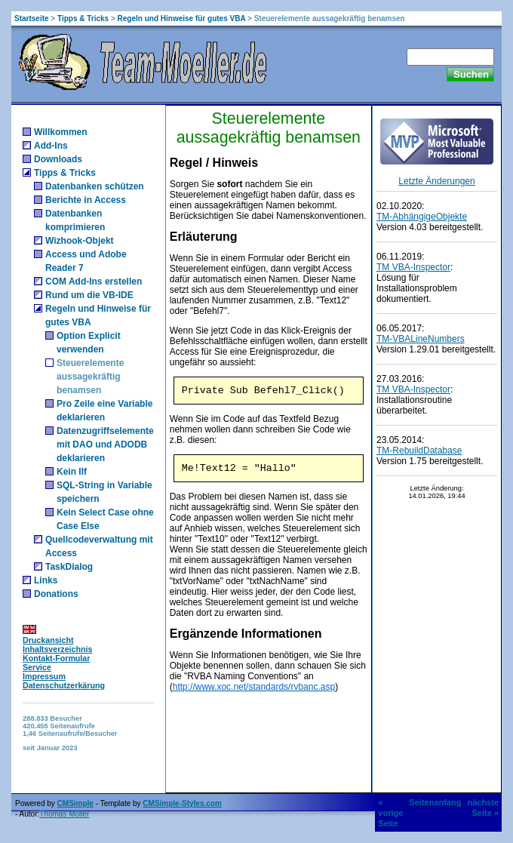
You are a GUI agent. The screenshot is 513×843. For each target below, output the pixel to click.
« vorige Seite (390, 813)
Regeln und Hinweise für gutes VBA (182, 18)
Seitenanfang (435, 802)
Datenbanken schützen (94, 186)
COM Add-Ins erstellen (93, 281)
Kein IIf (72, 471)
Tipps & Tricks (83, 18)
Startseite (31, 18)
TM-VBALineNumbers (420, 339)
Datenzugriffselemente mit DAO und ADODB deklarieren (105, 444)
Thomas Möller (64, 814)
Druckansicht (48, 640)
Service (37, 667)
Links (45, 580)
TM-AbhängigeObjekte (421, 216)
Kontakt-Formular (56, 658)
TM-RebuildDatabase (419, 450)
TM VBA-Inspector (413, 267)
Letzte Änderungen (436, 181)
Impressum (44, 676)
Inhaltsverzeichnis (57, 649)
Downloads (58, 159)
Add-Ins (51, 145)
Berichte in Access (85, 200)
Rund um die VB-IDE (89, 295)
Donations (56, 594)
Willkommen (61, 132)
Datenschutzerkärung (64, 685)
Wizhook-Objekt (79, 240)
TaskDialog (69, 566)
